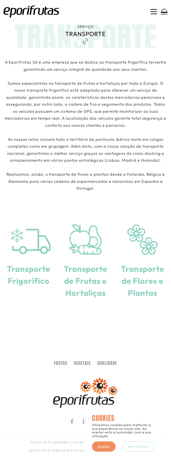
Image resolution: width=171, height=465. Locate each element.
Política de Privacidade (48, 442)
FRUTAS (60, 363)
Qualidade (107, 363)
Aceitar (104, 446)
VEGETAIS (82, 363)
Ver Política (138, 446)
